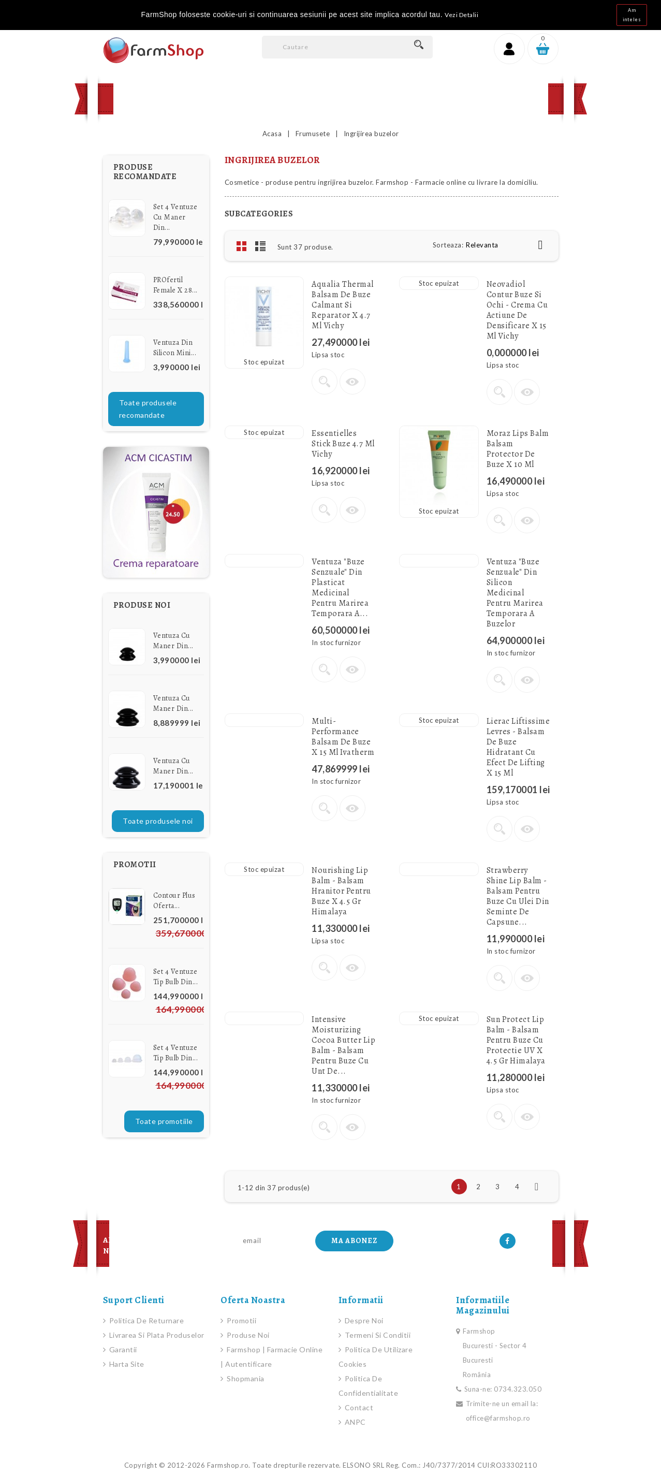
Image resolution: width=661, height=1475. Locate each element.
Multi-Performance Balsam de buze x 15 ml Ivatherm (343, 736)
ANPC (354, 1422)
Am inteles (632, 14)
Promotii (304, 99)
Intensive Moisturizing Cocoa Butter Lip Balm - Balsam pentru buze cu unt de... (343, 1045)
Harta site (125, 1364)
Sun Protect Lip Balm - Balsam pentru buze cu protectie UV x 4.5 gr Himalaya (516, 1040)
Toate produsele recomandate (148, 408)
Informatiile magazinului (483, 1305)
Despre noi (363, 1320)
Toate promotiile (164, 1121)
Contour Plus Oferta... (174, 900)
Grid (242, 246)
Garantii (122, 1349)
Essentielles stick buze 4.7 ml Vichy (343, 444)
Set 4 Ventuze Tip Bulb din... (175, 977)
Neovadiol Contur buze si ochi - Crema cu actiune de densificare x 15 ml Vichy (517, 310)
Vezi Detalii (461, 15)
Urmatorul (537, 1186)
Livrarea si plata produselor (155, 1335)
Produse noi (247, 1335)
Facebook (508, 1241)
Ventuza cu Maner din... (173, 641)
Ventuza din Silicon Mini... (175, 348)
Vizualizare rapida (352, 382)
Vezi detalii (324, 382)
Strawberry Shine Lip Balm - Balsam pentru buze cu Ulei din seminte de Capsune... (518, 896)
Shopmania (245, 1378)
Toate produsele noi (158, 820)
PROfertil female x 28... (175, 285)
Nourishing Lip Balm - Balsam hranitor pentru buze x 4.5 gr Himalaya (341, 891)
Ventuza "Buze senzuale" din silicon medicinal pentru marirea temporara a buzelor (515, 593)
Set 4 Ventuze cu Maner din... (175, 217)
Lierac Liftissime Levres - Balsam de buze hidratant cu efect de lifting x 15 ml (518, 747)
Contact (364, 99)
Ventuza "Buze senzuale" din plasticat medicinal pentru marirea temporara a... (340, 587)
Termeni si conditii (376, 1335)
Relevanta (508, 245)
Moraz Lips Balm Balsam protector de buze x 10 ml (518, 449)
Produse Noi (236, 99)
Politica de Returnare (145, 1320)
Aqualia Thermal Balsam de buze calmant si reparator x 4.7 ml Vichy (343, 305)
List (260, 246)
